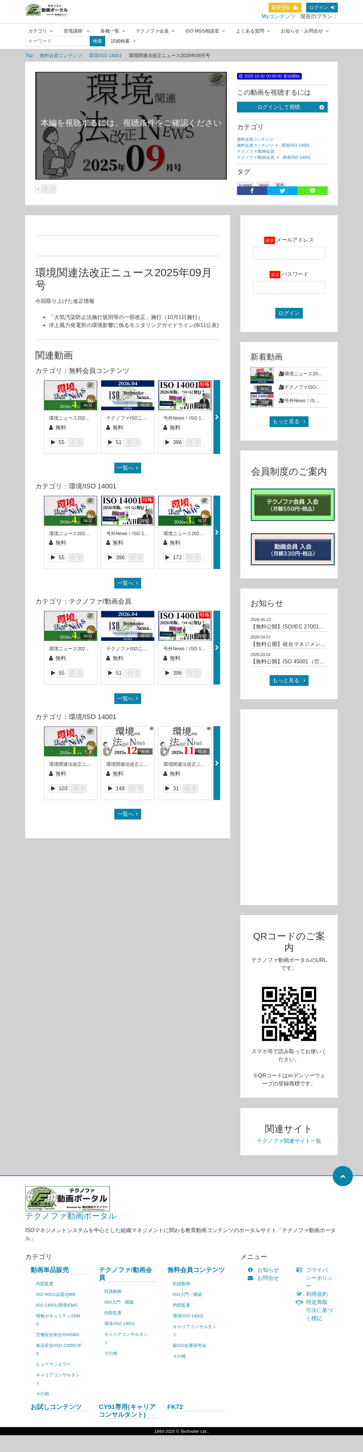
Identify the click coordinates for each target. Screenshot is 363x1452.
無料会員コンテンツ (61, 55)
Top (29, 55)
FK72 (175, 1406)
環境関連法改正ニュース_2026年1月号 (90, 764)
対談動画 (113, 1291)
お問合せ (264, 1278)
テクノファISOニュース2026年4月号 (145, 418)
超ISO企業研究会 (189, 1345)
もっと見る (289, 421)
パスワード (295, 274)
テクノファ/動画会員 (255, 151)
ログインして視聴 (290, 107)
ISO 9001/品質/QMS (56, 1294)
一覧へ (127, 468)
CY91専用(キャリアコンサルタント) (127, 1410)
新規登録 (285, 7)
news (264, 185)
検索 (97, 41)
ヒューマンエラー (53, 1364)
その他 (42, 1393)
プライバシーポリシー (316, 1278)
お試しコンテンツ (56, 1406)
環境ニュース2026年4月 (74, 418)
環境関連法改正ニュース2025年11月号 (204, 764)
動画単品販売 (50, 1269)
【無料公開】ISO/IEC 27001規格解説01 (298, 626)
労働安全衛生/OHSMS (57, 1334)
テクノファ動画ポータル (71, 1215)
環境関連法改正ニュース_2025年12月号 (148, 764)
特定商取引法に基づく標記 (316, 1310)
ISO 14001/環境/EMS (57, 1305)
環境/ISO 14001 (105, 55)
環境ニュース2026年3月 (188, 533)
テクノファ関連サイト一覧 (289, 1141)
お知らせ (264, 1270)
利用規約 (313, 1294)
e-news (245, 185)
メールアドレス (295, 240)
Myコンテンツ (278, 16)
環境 (280, 185)
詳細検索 (123, 41)
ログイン (322, 7)
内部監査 (44, 1283)
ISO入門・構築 (118, 1302)
